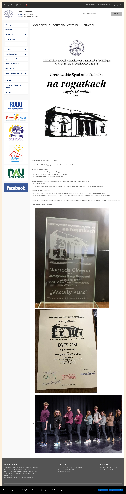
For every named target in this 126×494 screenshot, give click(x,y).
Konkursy (8, 92)
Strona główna (9, 25)
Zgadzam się (103, 490)
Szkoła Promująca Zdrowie (13, 73)
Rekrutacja (8, 29)
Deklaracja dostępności (12, 63)
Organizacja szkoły (11, 54)
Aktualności (9, 34)
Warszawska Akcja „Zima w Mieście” (13, 86)
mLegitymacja (9, 68)
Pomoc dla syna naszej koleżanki (12, 79)
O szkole (8, 49)
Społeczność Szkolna (11, 59)
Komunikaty (11, 39)
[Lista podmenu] (25, 30)
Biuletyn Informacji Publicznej (15, 5)
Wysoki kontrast (104, 5)
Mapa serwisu (90, 5)
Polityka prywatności (116, 490)
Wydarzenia (11, 44)
